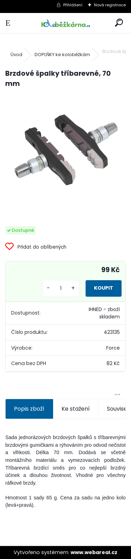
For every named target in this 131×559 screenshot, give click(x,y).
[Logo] (65, 23)
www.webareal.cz (94, 552)
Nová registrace (110, 5)
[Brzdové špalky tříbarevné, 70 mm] (65, 149)
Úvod (16, 54)
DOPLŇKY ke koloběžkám (62, 54)
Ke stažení (75, 409)
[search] (119, 23)
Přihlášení (72, 5)
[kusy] (61, 288)
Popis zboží (29, 409)
